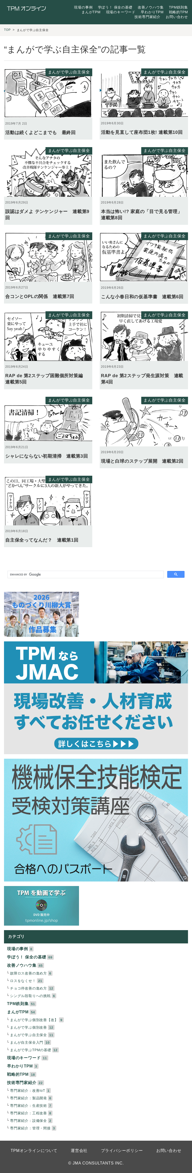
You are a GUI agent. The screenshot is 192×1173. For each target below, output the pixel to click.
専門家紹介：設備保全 (28, 1121)
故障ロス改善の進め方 (28, 973)
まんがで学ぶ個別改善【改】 (34, 1020)
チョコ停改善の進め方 (28, 988)
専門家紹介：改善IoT (27, 1091)
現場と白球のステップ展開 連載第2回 (142, 461)
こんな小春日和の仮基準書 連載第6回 (142, 296)
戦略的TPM (178, 12)
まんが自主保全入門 (26, 1042)
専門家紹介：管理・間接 (30, 1128)
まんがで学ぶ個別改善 (28, 1027)
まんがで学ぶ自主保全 (69, 72)
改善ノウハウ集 (151, 7)
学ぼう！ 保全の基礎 (115, 7)
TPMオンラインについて (33, 1150)
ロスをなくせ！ (23, 981)
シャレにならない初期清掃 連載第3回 (46, 456)
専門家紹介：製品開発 (28, 1098)
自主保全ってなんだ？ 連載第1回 (41, 540)
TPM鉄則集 (178, 7)
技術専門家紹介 (147, 17)
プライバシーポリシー (122, 1150)
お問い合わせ (177, 17)
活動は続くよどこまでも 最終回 (40, 132)
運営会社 (79, 1150)
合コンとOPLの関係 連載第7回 (39, 296)
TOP (7, 30)
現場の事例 (83, 7)
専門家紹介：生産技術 (28, 1106)
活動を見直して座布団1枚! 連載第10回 (142, 132)
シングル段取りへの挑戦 (30, 996)
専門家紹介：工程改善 (28, 1113)
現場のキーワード (121, 12)
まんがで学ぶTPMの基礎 (30, 1050)
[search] (85, 574)
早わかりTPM (152, 12)
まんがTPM (91, 12)
